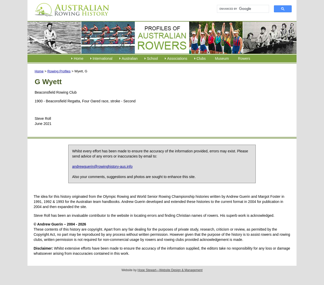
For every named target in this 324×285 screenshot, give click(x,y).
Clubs (201, 58)
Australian (130, 58)
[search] (241, 9)
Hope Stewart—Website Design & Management (170, 270)
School (152, 58)
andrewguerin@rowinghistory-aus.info (102, 166)
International (102, 58)
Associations (177, 58)
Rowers (244, 58)
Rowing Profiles (59, 71)
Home (78, 58)
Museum (222, 58)
